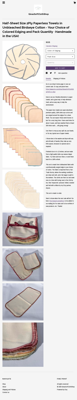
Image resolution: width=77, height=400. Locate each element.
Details (48, 78)
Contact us (5, 392)
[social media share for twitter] (51, 73)
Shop (4, 384)
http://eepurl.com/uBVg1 (56, 201)
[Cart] (75, 3)
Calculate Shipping (51, 46)
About (4, 387)
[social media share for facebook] (47, 73)
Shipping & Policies (59, 78)
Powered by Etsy (62, 389)
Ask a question (62, 73)
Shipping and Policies (9, 389)
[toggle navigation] (3, 3)
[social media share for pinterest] (55, 73)
